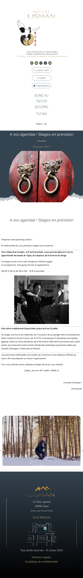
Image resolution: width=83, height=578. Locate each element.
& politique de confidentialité (41, 561)
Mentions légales (41, 557)
